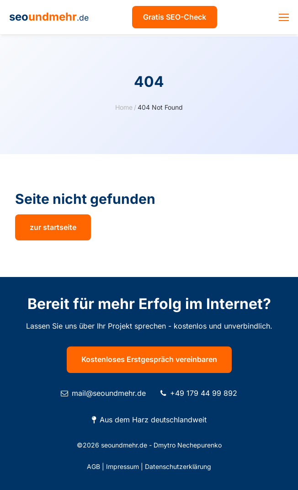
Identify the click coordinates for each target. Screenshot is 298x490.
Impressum (122, 466)
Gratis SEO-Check (174, 16)
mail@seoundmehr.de (109, 393)
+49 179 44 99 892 (203, 393)
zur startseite (53, 227)
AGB (93, 466)
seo (49, 16)
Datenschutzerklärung (178, 466)
